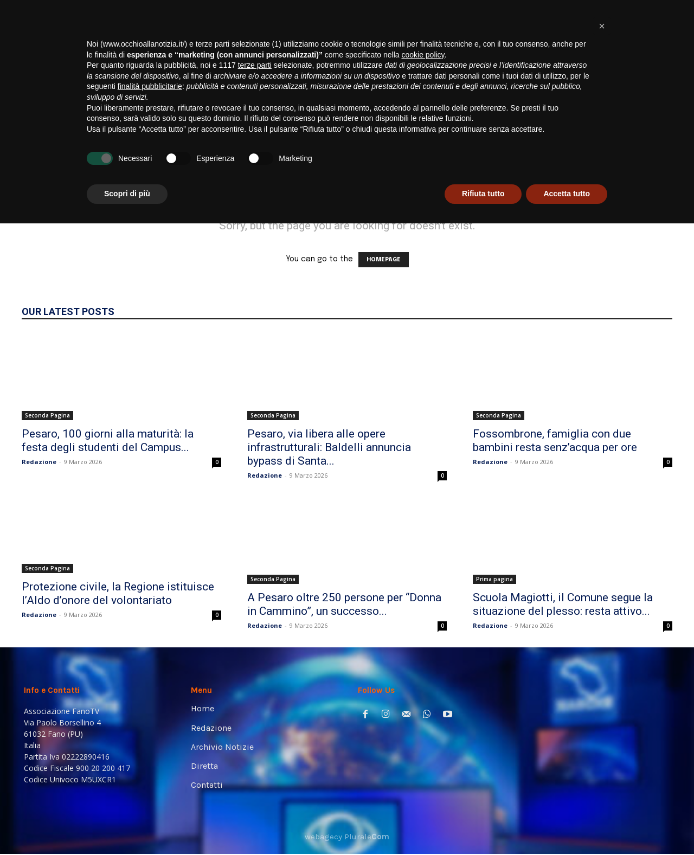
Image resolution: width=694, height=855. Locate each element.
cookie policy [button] (422, 686)
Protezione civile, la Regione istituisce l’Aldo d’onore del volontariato (118, 593)
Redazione (39, 462)
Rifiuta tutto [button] (483, 825)
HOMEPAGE (384, 259)
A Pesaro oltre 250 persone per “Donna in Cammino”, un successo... (344, 604)
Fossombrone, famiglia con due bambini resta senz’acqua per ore (555, 440)
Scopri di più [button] (127, 825)
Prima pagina (494, 579)
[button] (654, 152)
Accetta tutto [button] (566, 825)
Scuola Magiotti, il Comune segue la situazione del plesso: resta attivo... (563, 604)
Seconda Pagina (47, 415)
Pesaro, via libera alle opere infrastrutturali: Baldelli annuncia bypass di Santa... (329, 447)
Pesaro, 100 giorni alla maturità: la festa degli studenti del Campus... (108, 440)
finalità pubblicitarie (150, 717)
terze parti (255, 696)
